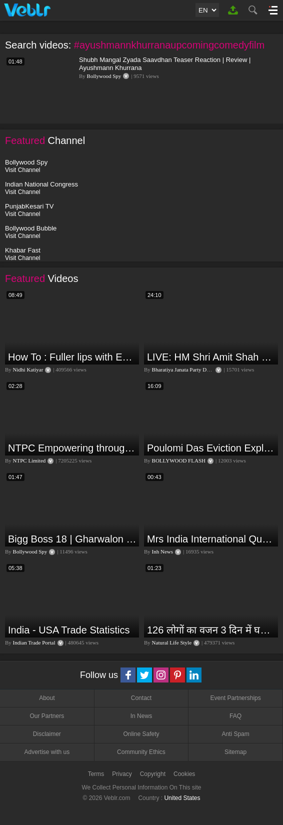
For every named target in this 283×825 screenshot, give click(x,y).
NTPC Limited (29, 461)
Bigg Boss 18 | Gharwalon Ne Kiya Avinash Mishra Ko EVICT (72, 539)
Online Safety (141, 734)
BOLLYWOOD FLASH (179, 461)
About (46, 698)
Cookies (184, 774)
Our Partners (47, 716)
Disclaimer (47, 734)
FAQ (236, 716)
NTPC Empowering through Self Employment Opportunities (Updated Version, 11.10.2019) (72, 448)
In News (141, 716)
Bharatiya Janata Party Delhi (183, 369)
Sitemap (235, 752)
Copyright (153, 774)
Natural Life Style (172, 643)
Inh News (162, 551)
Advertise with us (47, 752)
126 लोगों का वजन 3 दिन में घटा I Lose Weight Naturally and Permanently (211, 630)
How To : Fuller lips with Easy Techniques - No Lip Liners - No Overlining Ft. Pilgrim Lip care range (72, 357)
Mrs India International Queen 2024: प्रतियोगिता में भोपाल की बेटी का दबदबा (211, 539)
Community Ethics (141, 752)
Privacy (122, 774)
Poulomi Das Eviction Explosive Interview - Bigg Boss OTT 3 (211, 448)
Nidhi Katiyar (28, 369)
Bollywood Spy (104, 76)
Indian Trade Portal (34, 643)
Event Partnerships (235, 698)
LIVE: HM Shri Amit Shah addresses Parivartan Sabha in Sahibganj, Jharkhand (211, 357)
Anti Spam (235, 734)
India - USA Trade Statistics (69, 630)
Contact (141, 698)
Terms (96, 774)
